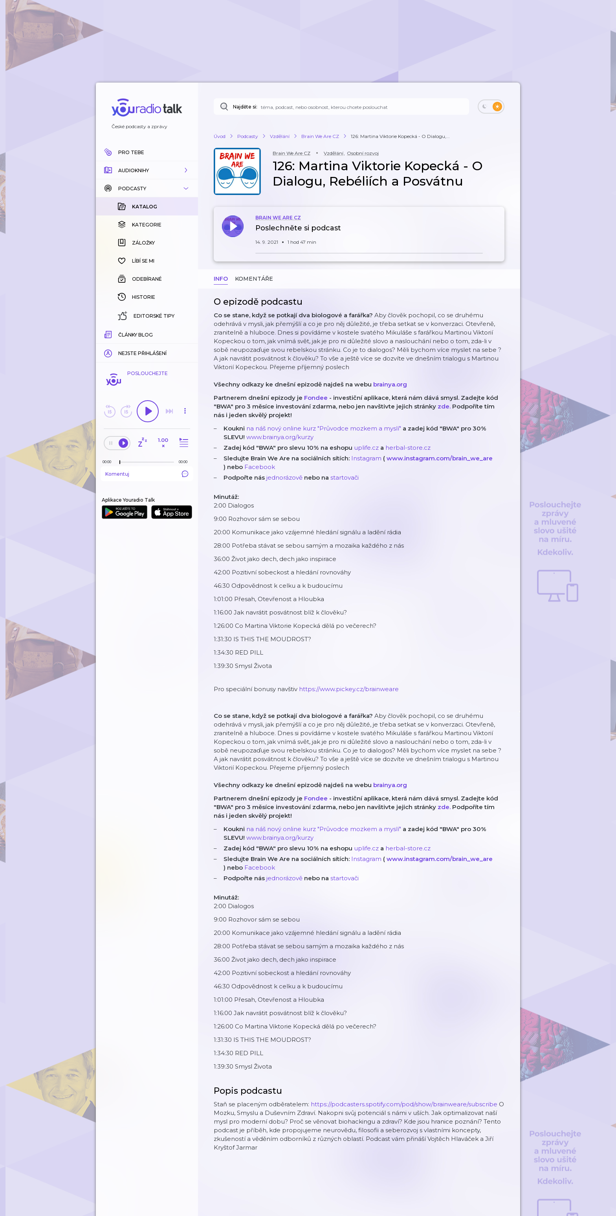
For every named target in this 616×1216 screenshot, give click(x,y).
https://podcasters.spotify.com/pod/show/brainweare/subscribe (404, 1104)
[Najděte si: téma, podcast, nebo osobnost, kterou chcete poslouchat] (341, 106)
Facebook (259, 467)
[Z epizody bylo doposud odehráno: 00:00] (109, 462)
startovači (344, 477)
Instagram (366, 458)
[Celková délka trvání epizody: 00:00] (185, 462)
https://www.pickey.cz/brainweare (349, 689)
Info (221, 278)
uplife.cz (366, 447)
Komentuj (147, 473)
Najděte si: (245, 107)
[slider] (119, 462)
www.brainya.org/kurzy (280, 437)
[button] (147, 170)
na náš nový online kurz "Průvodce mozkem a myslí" (323, 428)
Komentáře (254, 278)
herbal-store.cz (408, 447)
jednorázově (284, 477)
